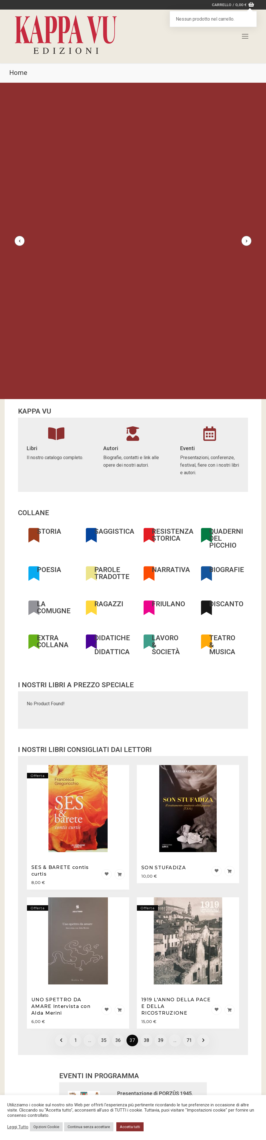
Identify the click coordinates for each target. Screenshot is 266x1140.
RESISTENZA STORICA (172, 445)
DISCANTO (226, 515)
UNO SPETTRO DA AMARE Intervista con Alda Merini (61, 917)
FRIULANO (168, 515)
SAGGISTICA (114, 442)
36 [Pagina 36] (118, 951)
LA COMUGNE (53, 518)
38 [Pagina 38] (146, 951)
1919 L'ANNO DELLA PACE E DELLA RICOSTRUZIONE (176, 917)
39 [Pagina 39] (160, 951)
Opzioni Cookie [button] (46, 1127)
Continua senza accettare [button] (89, 1127)
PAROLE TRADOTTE (111, 483)
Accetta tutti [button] (130, 1127)
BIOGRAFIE (226, 480)
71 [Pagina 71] (189, 951)
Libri (32, 359)
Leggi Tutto (17, 1127)
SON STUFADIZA (163, 778)
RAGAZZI (108, 515)
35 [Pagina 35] (103, 951)
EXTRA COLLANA (52, 552)
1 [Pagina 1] (75, 951)
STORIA (49, 442)
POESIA (49, 480)
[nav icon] (245, 36)
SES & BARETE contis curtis (60, 781)
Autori (110, 359)
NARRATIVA (171, 480)
